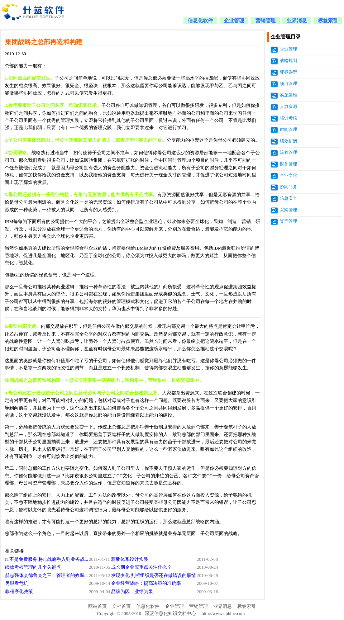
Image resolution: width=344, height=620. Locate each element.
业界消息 (297, 20)
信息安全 (288, 198)
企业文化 (288, 175)
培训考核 (288, 117)
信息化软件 (200, 20)
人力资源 (288, 106)
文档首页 (121, 606)
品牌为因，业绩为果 (132, 591)
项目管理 (288, 83)
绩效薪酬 (288, 140)
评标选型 (288, 72)
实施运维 (288, 95)
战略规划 (288, 60)
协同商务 (288, 186)
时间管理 (288, 129)
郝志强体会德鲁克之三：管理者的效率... (46, 575)
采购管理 (288, 209)
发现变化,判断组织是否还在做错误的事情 (153, 575)
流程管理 (288, 152)
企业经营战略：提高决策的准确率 (146, 583)
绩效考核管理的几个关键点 (33, 567)
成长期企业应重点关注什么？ (141, 567)
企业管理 (234, 20)
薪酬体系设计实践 (129, 559)
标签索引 (328, 20)
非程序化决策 (19, 591)
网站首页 (97, 606)
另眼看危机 (16, 583)
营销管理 (265, 20)
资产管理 (288, 221)
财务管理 (288, 163)
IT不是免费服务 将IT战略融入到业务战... (46, 559)
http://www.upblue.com (223, 613)
